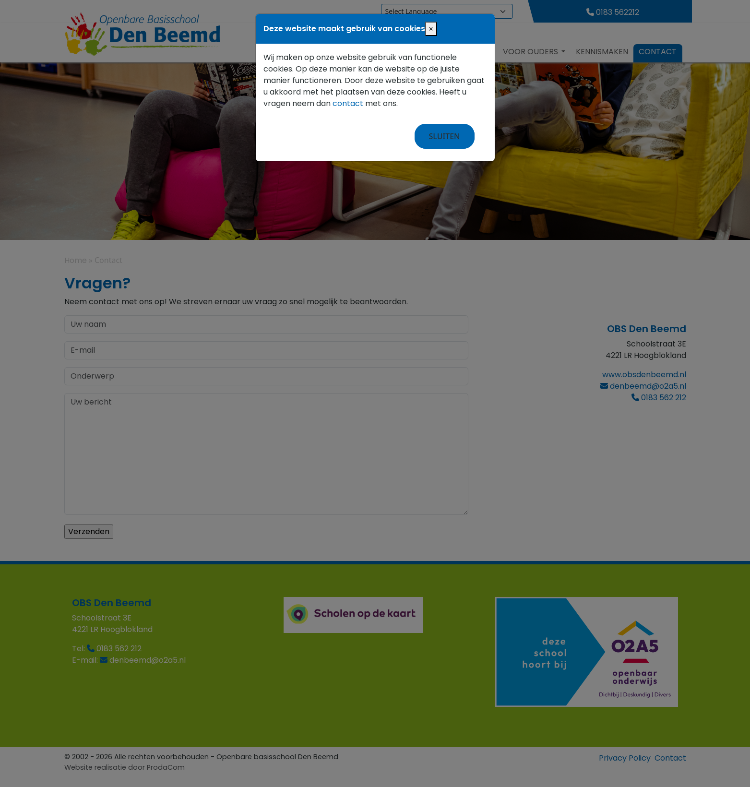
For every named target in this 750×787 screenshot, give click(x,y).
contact (348, 103)
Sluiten (444, 136)
